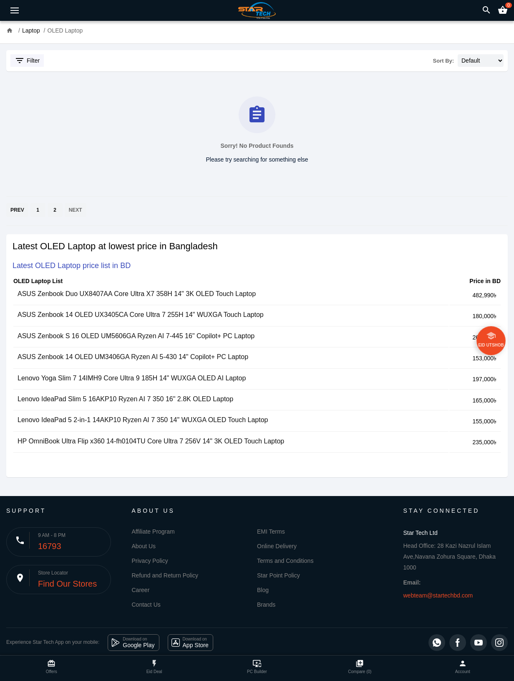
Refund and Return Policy (165, 575)
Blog (263, 590)
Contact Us (146, 604)
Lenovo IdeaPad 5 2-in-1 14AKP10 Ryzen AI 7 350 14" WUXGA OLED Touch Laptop (143, 419)
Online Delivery (277, 546)
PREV (17, 210)
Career (141, 590)
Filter (27, 61)
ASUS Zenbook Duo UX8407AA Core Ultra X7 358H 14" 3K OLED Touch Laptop (137, 293)
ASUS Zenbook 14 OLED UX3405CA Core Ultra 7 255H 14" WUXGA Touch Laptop (141, 314)
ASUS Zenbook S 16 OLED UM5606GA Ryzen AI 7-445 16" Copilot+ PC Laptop (136, 335)
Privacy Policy (150, 560)
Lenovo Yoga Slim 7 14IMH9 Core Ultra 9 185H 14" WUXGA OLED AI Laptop (132, 378)
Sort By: (443, 61)
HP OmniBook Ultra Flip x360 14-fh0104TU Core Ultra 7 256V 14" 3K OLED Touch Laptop (151, 441)
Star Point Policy (278, 575)
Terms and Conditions (285, 560)
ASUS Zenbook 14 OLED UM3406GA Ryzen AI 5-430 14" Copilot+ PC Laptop (133, 356)
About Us (144, 546)
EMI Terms (271, 531)
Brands (266, 604)
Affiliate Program (153, 531)
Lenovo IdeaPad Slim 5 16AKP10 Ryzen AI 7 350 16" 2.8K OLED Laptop (125, 399)
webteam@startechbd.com (438, 595)
